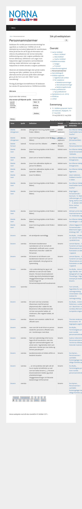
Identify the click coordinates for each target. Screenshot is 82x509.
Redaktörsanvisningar (64, 82)
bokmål (13, 102)
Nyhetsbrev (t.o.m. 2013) (60, 94)
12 (28, 400)
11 (24, 400)
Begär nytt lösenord (59, 138)
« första (15, 398)
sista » (43, 400)
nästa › (36, 400)
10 (20, 400)
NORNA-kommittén (58, 61)
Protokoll (57, 66)
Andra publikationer (59, 89)
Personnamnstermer (59, 71)
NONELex (55, 96)
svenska (13, 107)
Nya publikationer (60, 92)
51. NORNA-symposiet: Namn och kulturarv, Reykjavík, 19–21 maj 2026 (62, 110)
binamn (13, 235)
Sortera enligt (37, 99)
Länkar (54, 99)
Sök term (12, 91)
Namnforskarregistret (59, 68)
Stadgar (57, 64)
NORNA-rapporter (58, 75)
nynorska (13, 106)
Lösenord (53, 131)
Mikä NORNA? (59, 57)
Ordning (35, 105)
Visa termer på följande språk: (20, 100)
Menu (12, 28)
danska (13, 104)
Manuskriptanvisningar (64, 85)
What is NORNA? (59, 54)
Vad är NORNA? (57, 52)
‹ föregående (25, 398)
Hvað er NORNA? (60, 59)
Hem (11, 36)
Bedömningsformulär (64, 87)
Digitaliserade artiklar (61, 78)
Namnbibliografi (57, 73)
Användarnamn (56, 125)
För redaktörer (59, 80)
